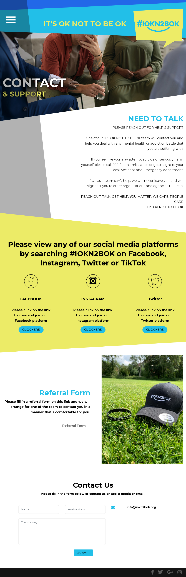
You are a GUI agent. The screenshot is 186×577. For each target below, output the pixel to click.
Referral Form (74, 426)
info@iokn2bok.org (141, 507)
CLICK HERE (31, 329)
